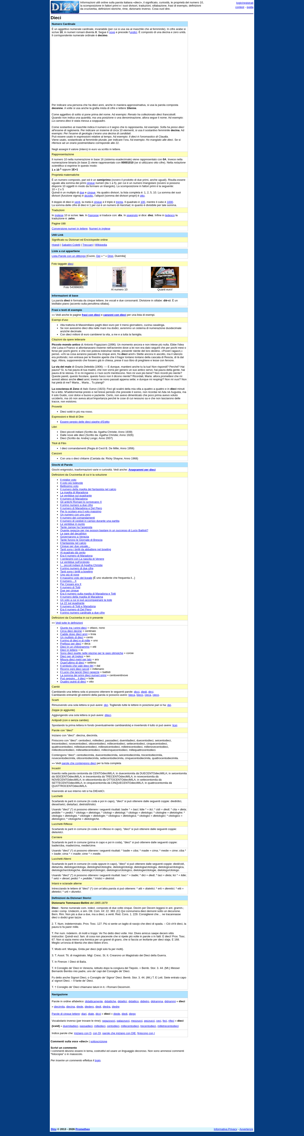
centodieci (113, 1026)
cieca (148, 694)
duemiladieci (70, 1026)
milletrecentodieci (168, 1026)
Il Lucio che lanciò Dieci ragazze (79, 672)
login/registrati (244, 2)
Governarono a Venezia (74, 536)
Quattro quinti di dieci (73, 681)
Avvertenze (246, 1129)
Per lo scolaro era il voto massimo (80, 511)
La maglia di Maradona (74, 492)
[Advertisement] (221, 78)
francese (93, 215)
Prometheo (83, 1129)
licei (174, 725)
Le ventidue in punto (72, 524)
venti (77, 202)
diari (84, 1013)
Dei (98, 256)
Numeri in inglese (99, 228)
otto (142, 195)
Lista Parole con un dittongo (69, 256)
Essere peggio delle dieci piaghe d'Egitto (85, 421)
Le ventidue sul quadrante (76, 495)
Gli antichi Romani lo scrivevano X (81, 501)
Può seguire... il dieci (73, 678)
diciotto (88, 195)
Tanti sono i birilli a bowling (76, 571)
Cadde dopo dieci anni (73, 634)
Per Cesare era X (70, 584)
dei (169, 705)
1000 (170, 202)
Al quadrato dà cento (73, 552)
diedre (115, 1006)
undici (133, 32)
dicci (137, 691)
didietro (144, 1001)
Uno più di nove (69, 574)
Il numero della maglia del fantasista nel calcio (88, 489)
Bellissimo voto (69, 486)
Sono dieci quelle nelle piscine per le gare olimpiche (91, 653)
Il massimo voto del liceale (76, 577)
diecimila (59, 1006)
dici (106, 705)
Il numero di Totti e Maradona (78, 606)
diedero (89, 1006)
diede (79, 1006)
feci (165, 1020)
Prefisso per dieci (70, 643)
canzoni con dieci (114, 314)
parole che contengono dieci (79, 763)
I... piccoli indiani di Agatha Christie (81, 565)
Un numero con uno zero (75, 514)
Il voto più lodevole (71, 482)
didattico (134, 1001)
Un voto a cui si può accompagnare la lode (86, 600)
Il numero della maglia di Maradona (81, 596)
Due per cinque (69, 590)
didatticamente (94, 1001)
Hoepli (56, 244)
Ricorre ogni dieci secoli (74, 669)
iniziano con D (82, 1033)
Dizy (54, 1129)
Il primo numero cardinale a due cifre (82, 612)
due (82, 192)
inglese (59, 215)
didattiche (110, 1001)
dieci (70, 263)
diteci (108, 715)
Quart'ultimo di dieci (72, 662)
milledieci (99, 1026)
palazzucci (123, 1020)
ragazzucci (108, 1020)
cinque (91, 183)
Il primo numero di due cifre (77, 568)
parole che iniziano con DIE (119, 1033)
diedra (106, 1006)
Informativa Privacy (225, 1129)
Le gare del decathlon (73, 533)
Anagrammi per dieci (142, 469)
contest (239, 7)
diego (132, 1013)
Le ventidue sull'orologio (75, 562)
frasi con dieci (91, 314)
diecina (70, 1006)
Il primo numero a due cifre (76, 505)
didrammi (170, 1001)
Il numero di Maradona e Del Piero (81, 508)
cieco (156, 694)
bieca (131, 694)
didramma (157, 1001)
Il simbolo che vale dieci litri (77, 665)
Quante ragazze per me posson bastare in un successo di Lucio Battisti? (104, 530)
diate (91, 1013)
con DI (97, 1033)
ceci (158, 1020)
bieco (140, 694)
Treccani (87, 244)
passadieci (86, 1026)
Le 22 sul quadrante (72, 603)
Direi (110, 256)
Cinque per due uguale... (75, 546)
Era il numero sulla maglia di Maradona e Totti (88, 593)
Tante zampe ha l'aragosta (76, 527)
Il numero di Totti (70, 587)
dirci (150, 691)
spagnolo (132, 215)
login (97, 1060)
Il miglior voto (68, 479)
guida (250, 7)
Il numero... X (68, 581)
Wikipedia (101, 244)
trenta (119, 202)
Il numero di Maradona (74, 498)
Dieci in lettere (68, 650)
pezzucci (149, 1020)
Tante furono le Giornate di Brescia (81, 539)
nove (112, 32)
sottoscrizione (98, 1041)
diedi (144, 691)
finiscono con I (146, 1033)
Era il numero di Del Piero (75, 609)
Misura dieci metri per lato (76, 659)
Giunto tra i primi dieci (73, 627)
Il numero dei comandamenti (77, 517)
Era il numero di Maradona (76, 555)
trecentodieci (148, 1026)
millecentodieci (130, 1026)
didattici (122, 1001)
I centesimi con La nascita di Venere (82, 558)
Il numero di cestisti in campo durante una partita (89, 520)
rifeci (171, 1020)
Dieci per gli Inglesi (71, 656)
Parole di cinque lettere (66, 1013)
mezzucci (136, 1020)
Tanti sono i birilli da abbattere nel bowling (85, 549)
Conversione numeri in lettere (70, 228)
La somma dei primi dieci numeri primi (83, 675)
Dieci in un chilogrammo (75, 646)
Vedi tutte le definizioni (69, 622)
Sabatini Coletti (71, 244)
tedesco (170, 215)
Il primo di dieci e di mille (75, 640)
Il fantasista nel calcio (73, 543)
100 (143, 202)
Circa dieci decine (71, 631)
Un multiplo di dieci (71, 637)
